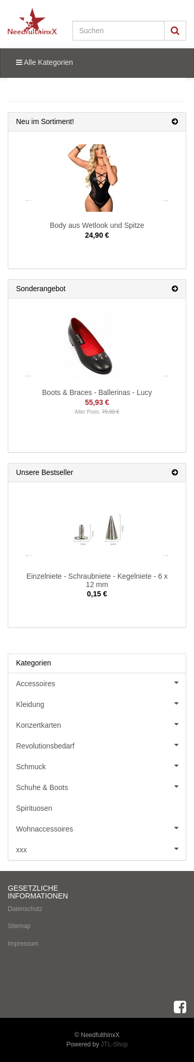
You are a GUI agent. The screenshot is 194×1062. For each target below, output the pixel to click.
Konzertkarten (101, 724)
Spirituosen (34, 808)
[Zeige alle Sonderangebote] (175, 289)
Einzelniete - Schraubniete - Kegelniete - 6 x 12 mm (97, 580)
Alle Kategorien (44, 62)
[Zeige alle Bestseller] (175, 472)
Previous (28, 199)
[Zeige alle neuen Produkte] (175, 122)
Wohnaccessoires (101, 828)
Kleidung (101, 703)
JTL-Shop (114, 1044)
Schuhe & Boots (101, 786)
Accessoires (101, 682)
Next (165, 199)
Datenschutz (25, 909)
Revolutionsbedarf (101, 745)
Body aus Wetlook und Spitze (97, 225)
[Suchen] (118, 30)
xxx (101, 848)
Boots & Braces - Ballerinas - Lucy (97, 392)
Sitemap (19, 926)
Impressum (23, 943)
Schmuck (101, 765)
